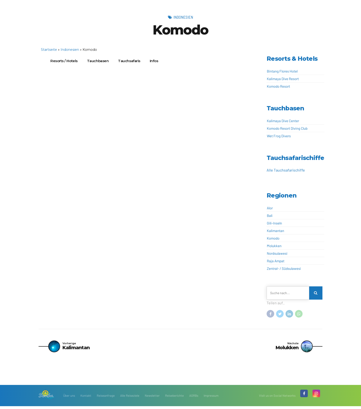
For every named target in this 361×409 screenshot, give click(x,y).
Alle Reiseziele (129, 398)
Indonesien (183, 17)
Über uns (69, 398)
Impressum (211, 398)
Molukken (274, 246)
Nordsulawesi (277, 253)
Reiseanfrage (106, 398)
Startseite (49, 49)
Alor (270, 208)
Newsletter (152, 398)
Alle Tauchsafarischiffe (286, 170)
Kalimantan (275, 230)
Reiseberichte (174, 398)
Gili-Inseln (274, 223)
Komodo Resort (278, 86)
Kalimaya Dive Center (283, 121)
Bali (270, 215)
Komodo (273, 238)
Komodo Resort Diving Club (287, 128)
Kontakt (85, 398)
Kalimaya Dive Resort (283, 79)
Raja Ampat (275, 261)
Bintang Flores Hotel (282, 71)
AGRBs (193, 398)
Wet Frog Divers (279, 136)
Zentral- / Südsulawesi (284, 268)
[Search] (315, 293)
